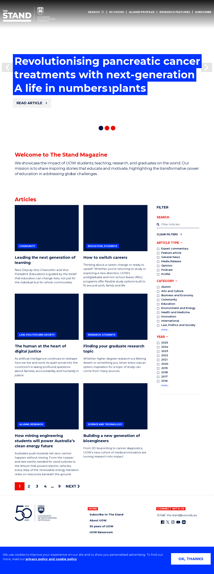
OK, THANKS (190, 559)
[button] (7, 67)
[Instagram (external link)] (173, 522)
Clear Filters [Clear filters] (167, 234)
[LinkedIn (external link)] (184, 522)
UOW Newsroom (101, 532)
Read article (29, 103)
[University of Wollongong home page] (36, 513)
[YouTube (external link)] (178, 522)
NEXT (73, 486)
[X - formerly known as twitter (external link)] (167, 522)
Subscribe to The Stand (106, 514)
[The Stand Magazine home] (29, 14)
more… (165, 329)
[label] (178, 224)
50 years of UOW (101, 526)
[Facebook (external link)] (162, 522)
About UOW (98, 520)
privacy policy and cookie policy (51, 559)
